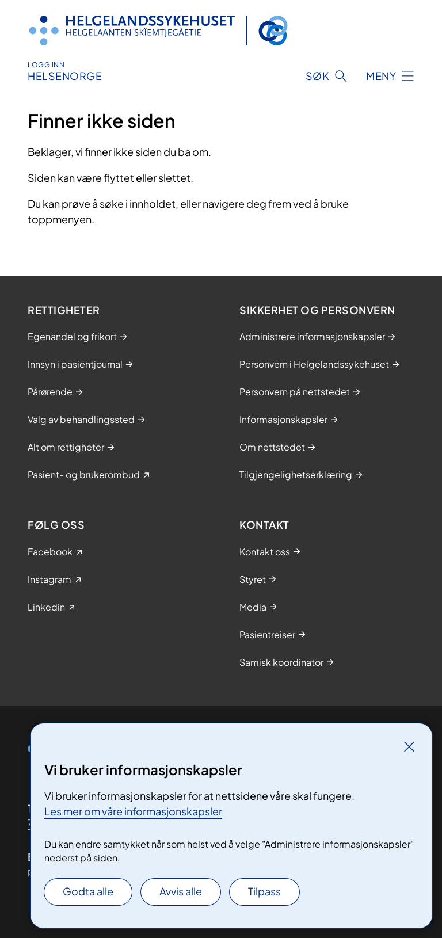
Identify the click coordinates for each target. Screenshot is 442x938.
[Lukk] (409, 746)
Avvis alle (180, 891)
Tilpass (264, 891)
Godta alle (88, 891)
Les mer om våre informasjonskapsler (133, 811)
